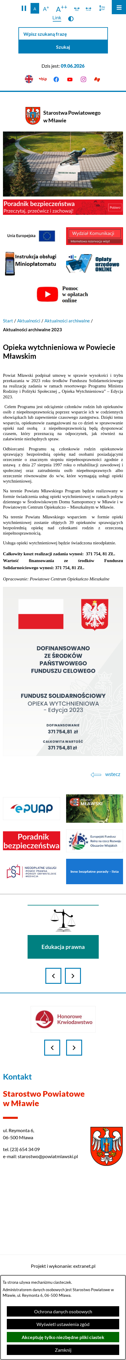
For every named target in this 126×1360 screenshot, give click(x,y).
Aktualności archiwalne (67, 320)
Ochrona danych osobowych (63, 1311)
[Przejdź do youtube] (70, 79)
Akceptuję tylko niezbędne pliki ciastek (63, 1337)
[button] (24, 8)
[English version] (29, 79)
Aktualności (28, 320)
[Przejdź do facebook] (56, 79)
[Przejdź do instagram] (83, 79)
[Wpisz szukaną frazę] (63, 33)
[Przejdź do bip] (42, 79)
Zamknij (63, 1350)
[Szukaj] (63, 46)
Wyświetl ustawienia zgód (63, 1324)
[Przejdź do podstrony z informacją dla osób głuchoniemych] (97, 79)
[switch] (77, 8)
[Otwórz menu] (119, 7)
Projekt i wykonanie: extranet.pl (63, 1266)
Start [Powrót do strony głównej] (8, 320)
